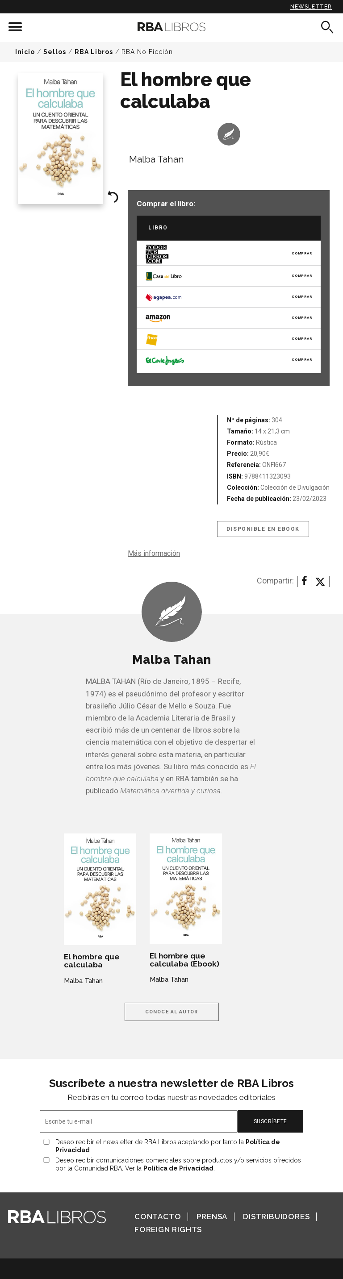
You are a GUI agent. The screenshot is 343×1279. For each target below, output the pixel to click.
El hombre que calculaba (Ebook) (184, 959)
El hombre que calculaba (92, 960)
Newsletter (311, 7)
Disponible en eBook (263, 529)
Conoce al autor (171, 1012)
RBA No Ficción (147, 51)
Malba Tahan (156, 159)
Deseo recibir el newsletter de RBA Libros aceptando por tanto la (167, 1146)
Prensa (212, 1216)
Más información (154, 553)
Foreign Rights (168, 1229)
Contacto (157, 1216)
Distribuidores (276, 1216)
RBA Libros (94, 51)
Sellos (54, 51)
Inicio (25, 51)
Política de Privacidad (178, 1168)
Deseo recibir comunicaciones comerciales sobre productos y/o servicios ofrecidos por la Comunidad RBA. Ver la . (178, 1164)
